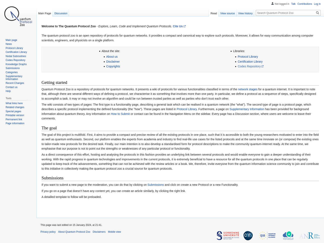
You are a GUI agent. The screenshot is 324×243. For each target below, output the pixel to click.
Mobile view (114, 231)
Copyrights (113, 66)
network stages (247, 89)
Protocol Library (248, 56)
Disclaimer (113, 61)
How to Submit (120, 114)
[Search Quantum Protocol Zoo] (288, 13)
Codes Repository (249, 66)
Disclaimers (99, 231)
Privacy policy (48, 231)
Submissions (156, 184)
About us (112, 56)
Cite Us (178, 26)
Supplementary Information (247, 109)
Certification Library (250, 61)
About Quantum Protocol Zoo (74, 231)
